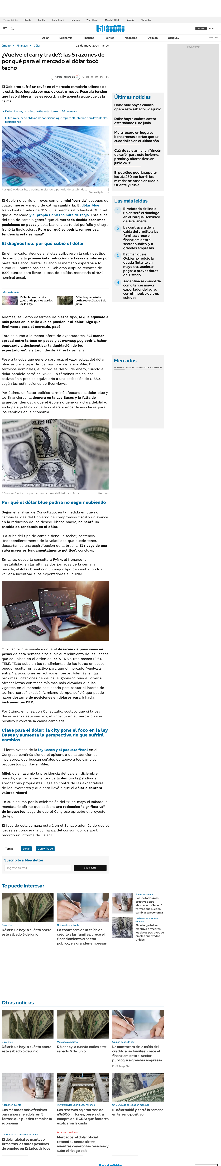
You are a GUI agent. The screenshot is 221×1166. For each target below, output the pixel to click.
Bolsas (130, 367)
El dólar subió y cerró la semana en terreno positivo (137, 1112)
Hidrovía (130, 20)
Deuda (28, 20)
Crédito (41, 20)
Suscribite (90, 868)
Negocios (131, 38)
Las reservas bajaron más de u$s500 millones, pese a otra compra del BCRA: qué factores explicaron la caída (83, 1116)
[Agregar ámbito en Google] (65, 77)
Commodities (143, 367)
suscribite (201, 28)
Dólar (45, 38)
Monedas (119, 367)
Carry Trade (45, 848)
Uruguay (173, 38)
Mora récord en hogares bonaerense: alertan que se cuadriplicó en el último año (136, 136)
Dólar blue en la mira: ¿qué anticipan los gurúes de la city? (36, 300)
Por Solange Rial (120, 1066)
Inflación (75, 20)
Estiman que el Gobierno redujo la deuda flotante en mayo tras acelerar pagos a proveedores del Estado (140, 264)
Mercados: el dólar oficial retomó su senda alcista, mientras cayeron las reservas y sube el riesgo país (83, 1144)
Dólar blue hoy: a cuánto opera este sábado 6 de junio (137, 107)
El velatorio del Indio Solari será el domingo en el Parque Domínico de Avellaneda (141, 214)
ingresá (213, 28)
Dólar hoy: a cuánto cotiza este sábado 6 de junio (91, 300)
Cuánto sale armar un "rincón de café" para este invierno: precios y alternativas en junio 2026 (137, 156)
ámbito (6, 45)
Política (109, 38)
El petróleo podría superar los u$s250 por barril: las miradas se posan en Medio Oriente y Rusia (136, 178)
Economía (65, 38)
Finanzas (88, 38)
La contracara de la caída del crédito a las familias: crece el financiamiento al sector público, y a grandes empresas (140, 237)
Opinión (152, 38)
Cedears (157, 367)
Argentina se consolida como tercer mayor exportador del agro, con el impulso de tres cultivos (142, 289)
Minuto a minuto (69, 1132)
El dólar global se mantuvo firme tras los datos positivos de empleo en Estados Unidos (150, 932)
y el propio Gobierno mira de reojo (59, 215)
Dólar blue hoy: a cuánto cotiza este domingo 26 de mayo (41, 111)
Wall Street (92, 20)
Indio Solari (58, 20)
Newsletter (213, 38)
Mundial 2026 (112, 20)
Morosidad (146, 20)
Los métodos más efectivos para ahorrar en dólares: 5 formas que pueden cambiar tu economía (149, 905)
